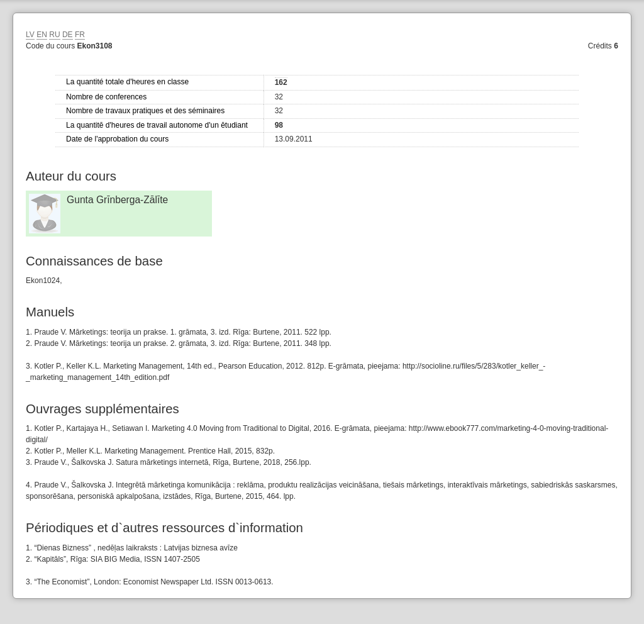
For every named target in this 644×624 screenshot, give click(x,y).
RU (54, 34)
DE (67, 34)
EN (41, 34)
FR (80, 34)
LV (30, 34)
